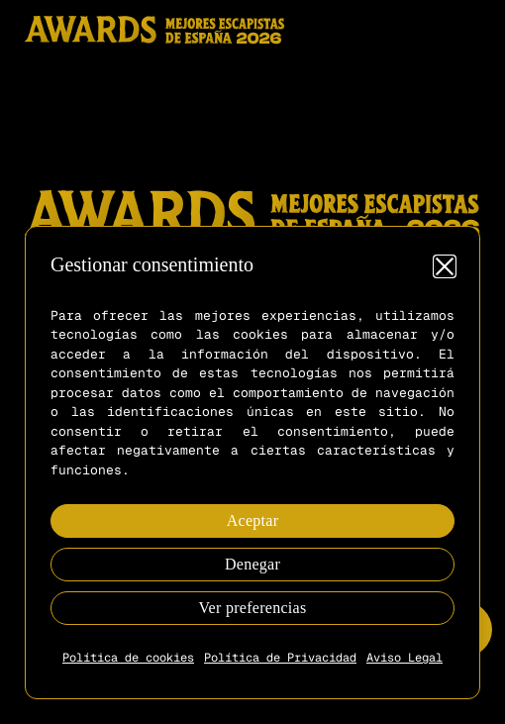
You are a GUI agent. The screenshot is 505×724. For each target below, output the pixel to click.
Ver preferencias (253, 607)
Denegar (252, 564)
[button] (444, 266)
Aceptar (253, 520)
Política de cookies (128, 658)
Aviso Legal (404, 658)
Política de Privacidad (280, 658)
